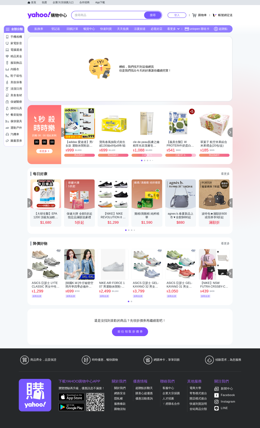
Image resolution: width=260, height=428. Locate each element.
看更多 (173, 28)
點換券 (38, 28)
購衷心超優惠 (144, 393)
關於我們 (120, 388)
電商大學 (195, 388)
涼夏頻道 (140, 28)
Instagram (228, 401)
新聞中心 (227, 388)
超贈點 (221, 29)
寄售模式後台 (198, 393)
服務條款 (120, 403)
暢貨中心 (89, 28)
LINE (224, 408)
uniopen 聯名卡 (197, 29)
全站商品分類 (198, 408)
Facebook (228, 395)
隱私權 (118, 398)
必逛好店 (156, 28)
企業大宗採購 (171, 393)
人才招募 (168, 398)
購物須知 (120, 408)
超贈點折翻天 (144, 388)
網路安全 (120, 393)
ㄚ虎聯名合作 (171, 403)
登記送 (55, 28)
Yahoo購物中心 (47, 15)
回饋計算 (72, 28)
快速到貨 (106, 28)
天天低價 (123, 28)
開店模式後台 (198, 398)
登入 (177, 15)
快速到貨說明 (198, 403)
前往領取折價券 (131, 331)
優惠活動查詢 (144, 398)
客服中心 (168, 388)
